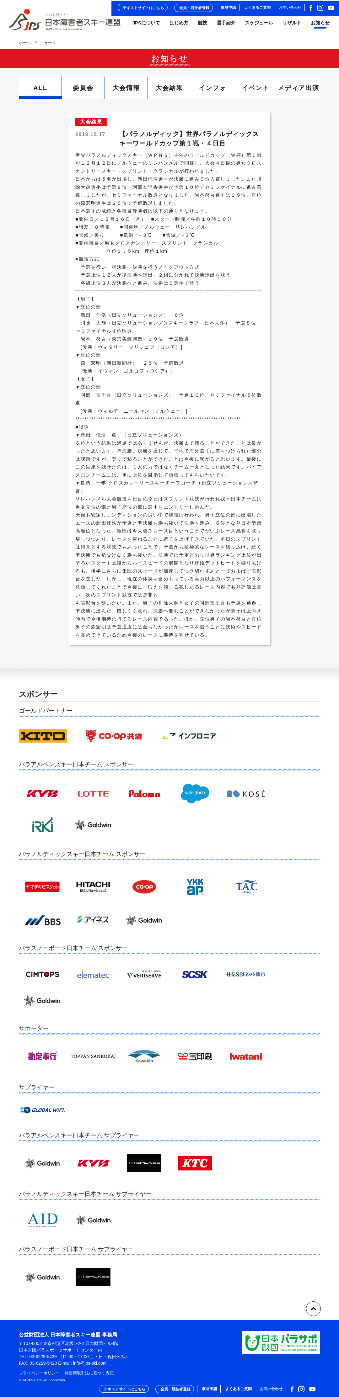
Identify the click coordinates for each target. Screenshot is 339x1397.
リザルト (291, 24)
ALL (40, 90)
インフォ (212, 90)
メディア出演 (298, 90)
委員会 (83, 90)
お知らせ (320, 24)
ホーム (25, 45)
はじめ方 (179, 24)
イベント (255, 90)
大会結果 (169, 90)
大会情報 (126, 90)
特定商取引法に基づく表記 (89, 1373)
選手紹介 (226, 24)
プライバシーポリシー (39, 1373)
